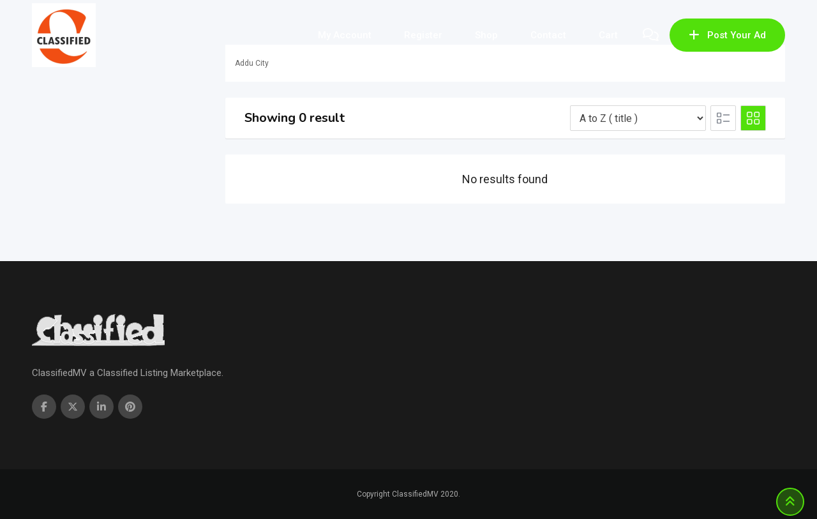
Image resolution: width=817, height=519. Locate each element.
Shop (486, 35)
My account (344, 35)
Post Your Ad (727, 35)
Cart (608, 35)
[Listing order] (638, 118)
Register (423, 35)
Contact (548, 35)
